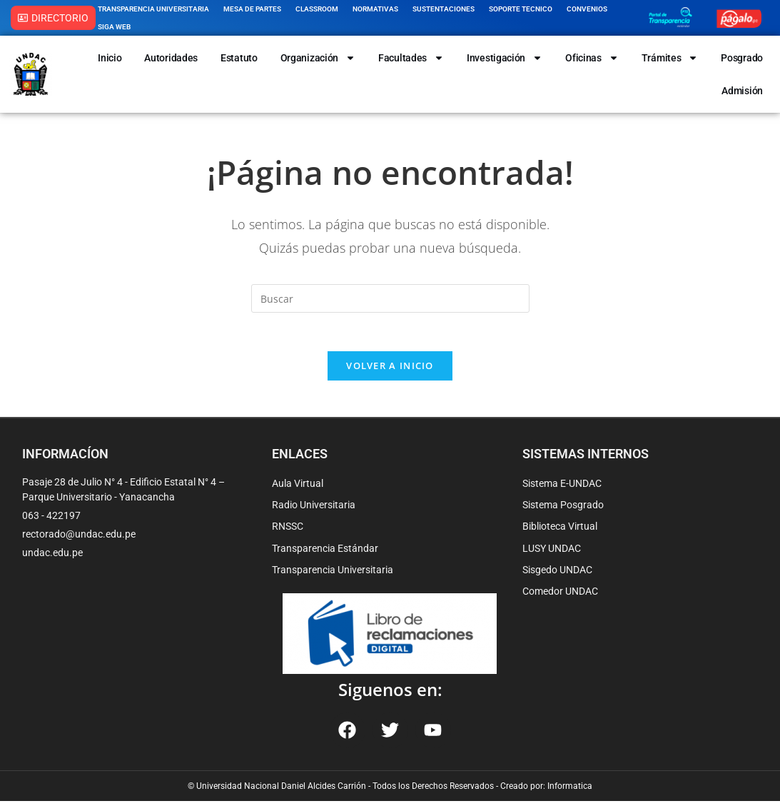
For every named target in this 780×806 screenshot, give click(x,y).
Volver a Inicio (390, 370)
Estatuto (239, 58)
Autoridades (171, 58)
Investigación (504, 58)
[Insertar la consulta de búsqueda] (390, 298)
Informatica (569, 791)
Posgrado (742, 58)
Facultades (411, 58)
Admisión (742, 90)
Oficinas (592, 58)
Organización (317, 58)
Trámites (670, 58)
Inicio (109, 58)
